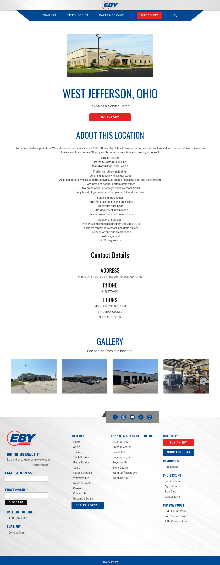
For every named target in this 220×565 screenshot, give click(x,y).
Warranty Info (81, 469)
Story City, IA (120, 459)
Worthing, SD (120, 469)
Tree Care (170, 482)
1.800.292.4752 (18, 509)
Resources (171, 458)
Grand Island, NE (122, 438)
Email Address (20, 464)
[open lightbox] (34, 372)
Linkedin (141, 407)
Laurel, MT (119, 443)
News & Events (82, 474)
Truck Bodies (81, 448)
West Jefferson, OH (125, 464)
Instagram (123, 407)
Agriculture (171, 477)
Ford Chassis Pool (176, 507)
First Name (16, 481)
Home (76, 433)
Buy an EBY (178, 433)
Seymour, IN (120, 453)
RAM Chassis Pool (176, 512)
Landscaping (172, 488)
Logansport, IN (121, 448)
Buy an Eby (149, 15)
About (76, 438)
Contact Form (17, 523)
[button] (175, 15)
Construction (172, 472)
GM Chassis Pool (175, 502)
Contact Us (79, 484)
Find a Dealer (81, 453)
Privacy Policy (110, 553)
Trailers (77, 443)
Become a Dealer (83, 489)
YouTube (132, 407)
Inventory (110, 115)
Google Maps (149, 408)
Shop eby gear (178, 443)
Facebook (115, 407)
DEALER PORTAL (88, 496)
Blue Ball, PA (120, 433)
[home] (110, 5)
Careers (78, 479)
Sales (76, 459)
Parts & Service (82, 464)
